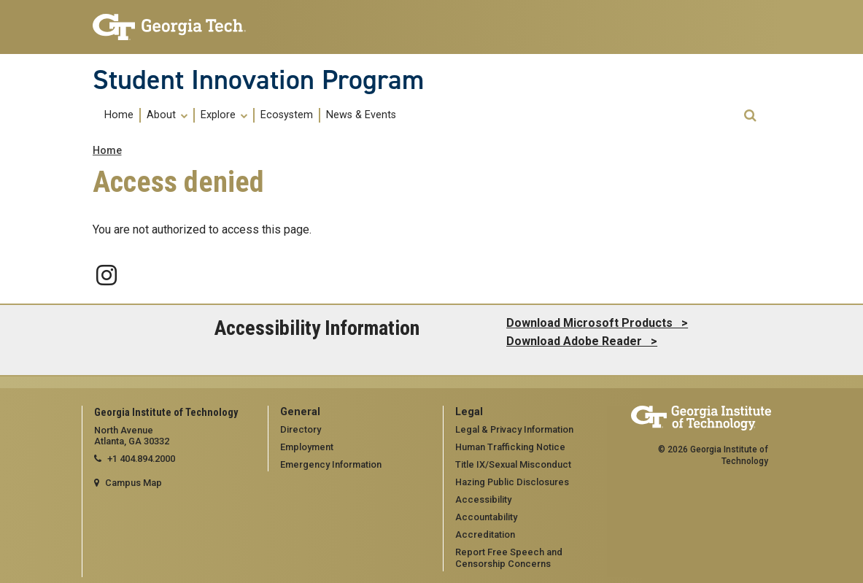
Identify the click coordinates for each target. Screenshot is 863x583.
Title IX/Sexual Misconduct (513, 464)
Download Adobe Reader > (581, 341)
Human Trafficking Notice (510, 446)
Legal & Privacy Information (514, 429)
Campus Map (133, 482)
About (167, 115)
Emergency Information (331, 464)
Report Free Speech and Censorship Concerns (508, 558)
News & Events (361, 115)
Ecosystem (286, 115)
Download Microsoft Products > (597, 323)
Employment (306, 446)
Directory (300, 429)
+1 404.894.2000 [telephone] (141, 458)
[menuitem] (119, 115)
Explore (224, 115)
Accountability (486, 516)
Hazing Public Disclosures (512, 481)
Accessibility (483, 499)
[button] (749, 115)
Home (118, 115)
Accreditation (485, 534)
